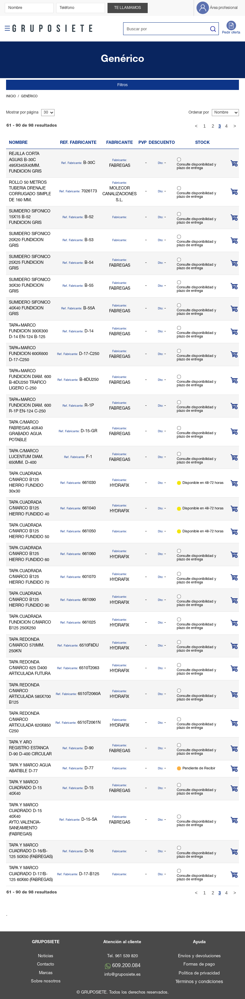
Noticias (45, 956)
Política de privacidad (199, 974)
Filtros (122, 85)
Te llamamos (127, 8)
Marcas (46, 973)
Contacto (45, 965)
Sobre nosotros (46, 982)
